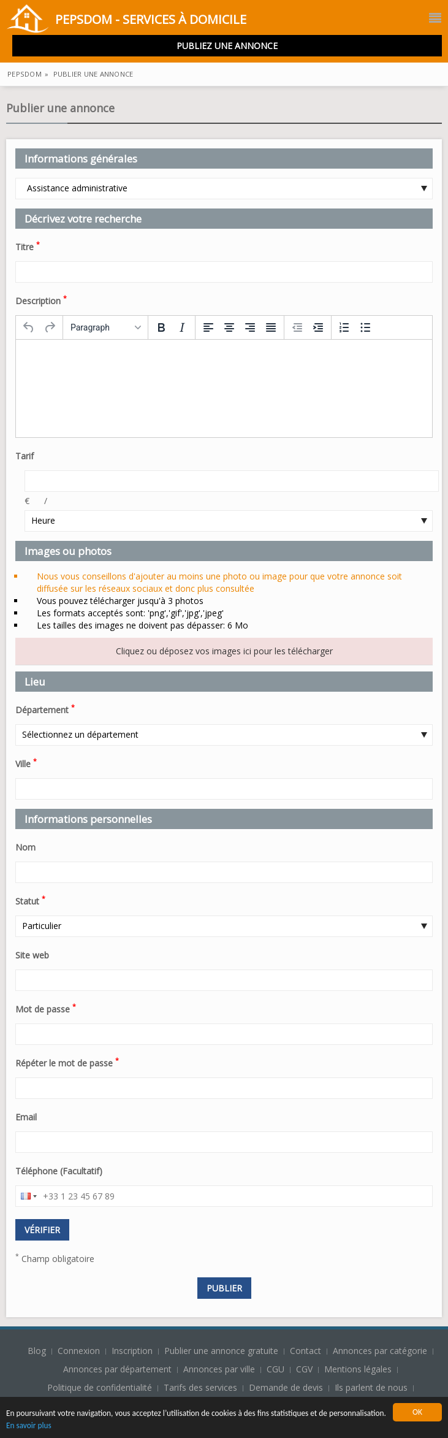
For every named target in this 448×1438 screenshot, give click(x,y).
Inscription (133, 1350)
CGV (304, 1369)
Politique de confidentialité (99, 1387)
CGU (275, 1369)
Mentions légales (358, 1369)
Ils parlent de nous (371, 1387)
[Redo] (49, 327)
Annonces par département (117, 1369)
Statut (30, 900)
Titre (27, 246)
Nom (25, 847)
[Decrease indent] (297, 327)
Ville (26, 763)
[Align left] (208, 327)
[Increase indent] (318, 327)
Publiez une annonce (227, 46)
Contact (307, 1350)
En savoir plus (89, 1426)
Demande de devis (286, 1387)
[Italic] (182, 327)
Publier (224, 1288)
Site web (32, 955)
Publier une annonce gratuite (222, 1350)
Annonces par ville (219, 1369)
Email (26, 1117)
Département (45, 709)
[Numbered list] (344, 327)
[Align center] (229, 327)
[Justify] (270, 327)
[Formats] (105, 327)
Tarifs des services (200, 1387)
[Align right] (250, 327)
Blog (38, 1350)
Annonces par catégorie (380, 1350)
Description (41, 300)
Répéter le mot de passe (67, 1062)
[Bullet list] (365, 327)
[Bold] (161, 327)
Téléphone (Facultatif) (58, 1171)
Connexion (80, 1350)
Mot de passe (45, 1008)
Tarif (24, 456)
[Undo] (28, 327)
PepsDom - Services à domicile (126, 20)
